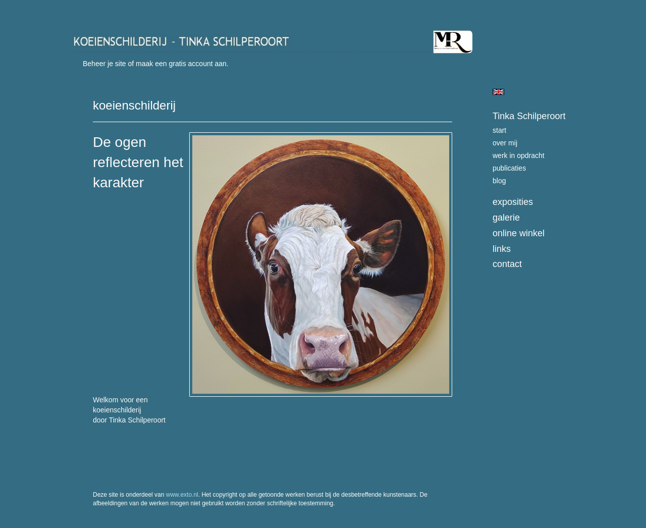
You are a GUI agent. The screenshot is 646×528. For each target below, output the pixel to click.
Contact (507, 264)
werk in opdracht (519, 155)
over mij (505, 143)
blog (499, 181)
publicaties (509, 168)
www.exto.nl (182, 494)
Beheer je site (104, 64)
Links (502, 249)
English (498, 92)
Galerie (506, 218)
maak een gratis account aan (181, 64)
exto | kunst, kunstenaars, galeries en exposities (101, 10)
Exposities (513, 202)
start (499, 130)
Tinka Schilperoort (529, 116)
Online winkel (519, 233)
